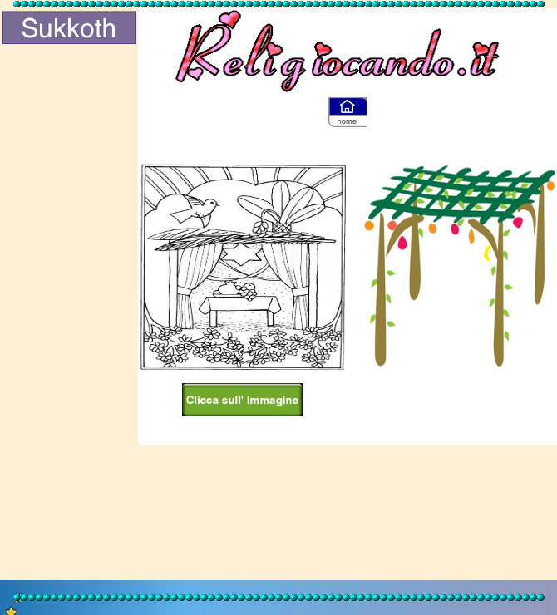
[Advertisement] (69, 313)
